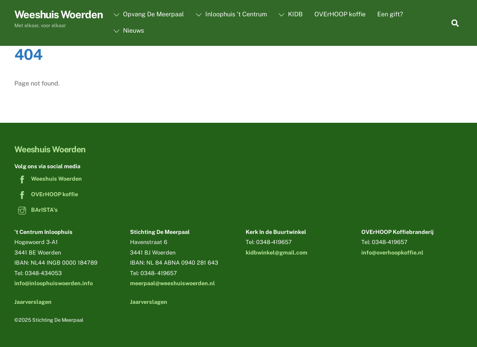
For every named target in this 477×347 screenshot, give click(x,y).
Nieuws (128, 30)
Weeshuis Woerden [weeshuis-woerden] (48, 178)
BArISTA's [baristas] (36, 209)
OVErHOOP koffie (340, 14)
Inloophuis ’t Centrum (231, 14)
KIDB (290, 14)
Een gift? (390, 14)
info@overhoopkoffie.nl (392, 252)
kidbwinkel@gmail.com (276, 252)
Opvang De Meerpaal (148, 14)
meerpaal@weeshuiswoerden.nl (172, 283)
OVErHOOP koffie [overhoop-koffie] (46, 194)
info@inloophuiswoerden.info (53, 283)
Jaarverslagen (33, 301)
